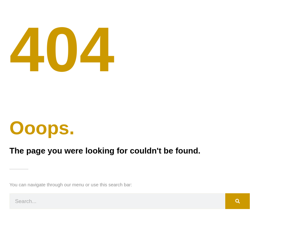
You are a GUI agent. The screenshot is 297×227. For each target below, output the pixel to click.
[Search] (237, 201)
